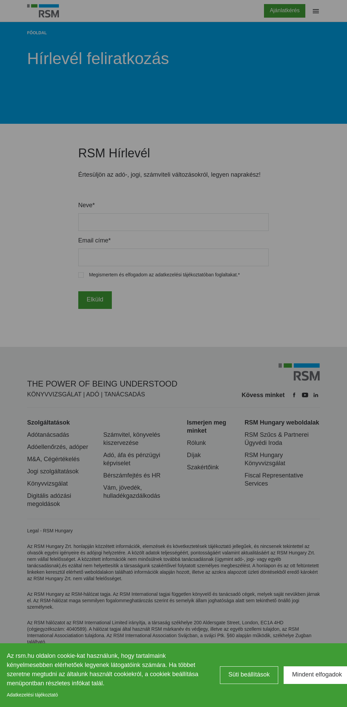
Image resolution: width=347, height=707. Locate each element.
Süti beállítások (249, 674)
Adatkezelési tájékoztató (32, 695)
